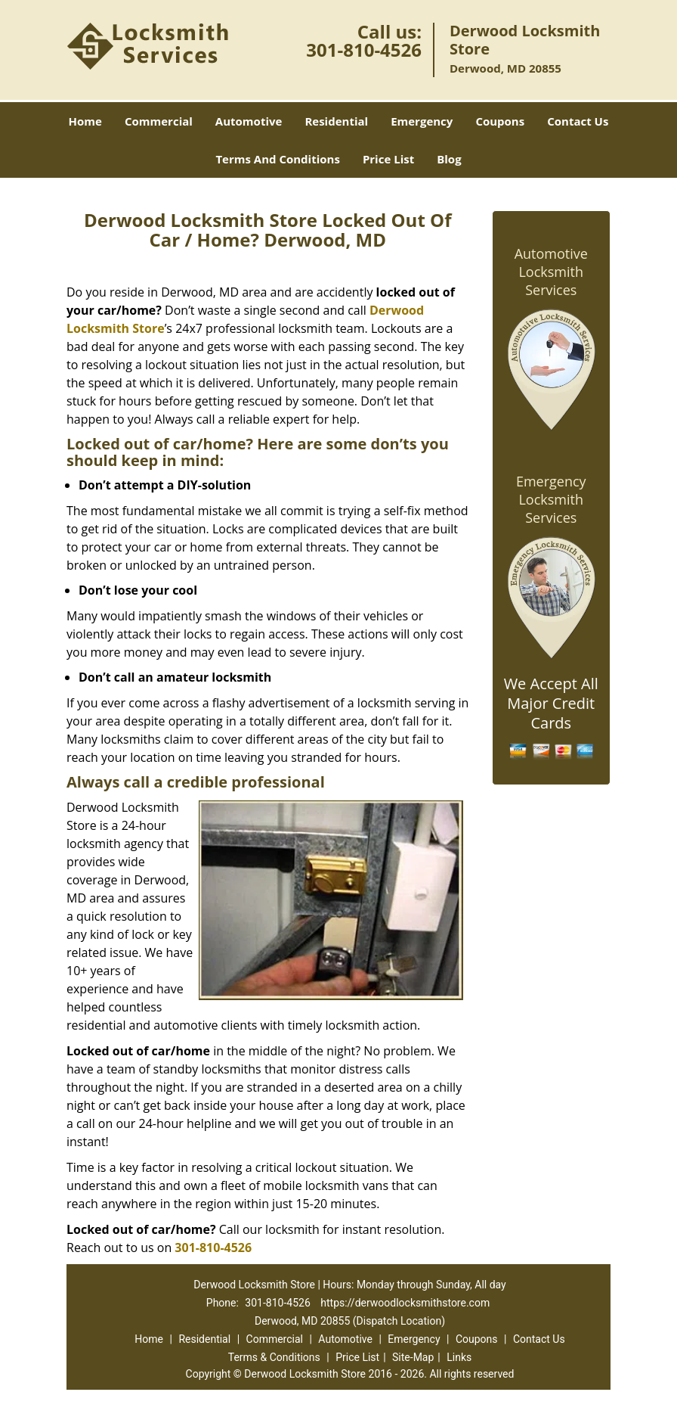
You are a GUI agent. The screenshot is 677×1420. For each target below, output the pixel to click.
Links (459, 1357)
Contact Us (577, 121)
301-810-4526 (364, 49)
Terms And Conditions (277, 158)
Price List (388, 158)
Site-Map (413, 1357)
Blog (449, 158)
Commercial (159, 121)
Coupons (499, 121)
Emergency (422, 121)
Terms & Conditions (274, 1357)
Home (85, 121)
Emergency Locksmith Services (551, 499)
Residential (336, 121)
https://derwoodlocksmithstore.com (405, 1303)
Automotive (249, 121)
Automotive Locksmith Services (551, 271)
